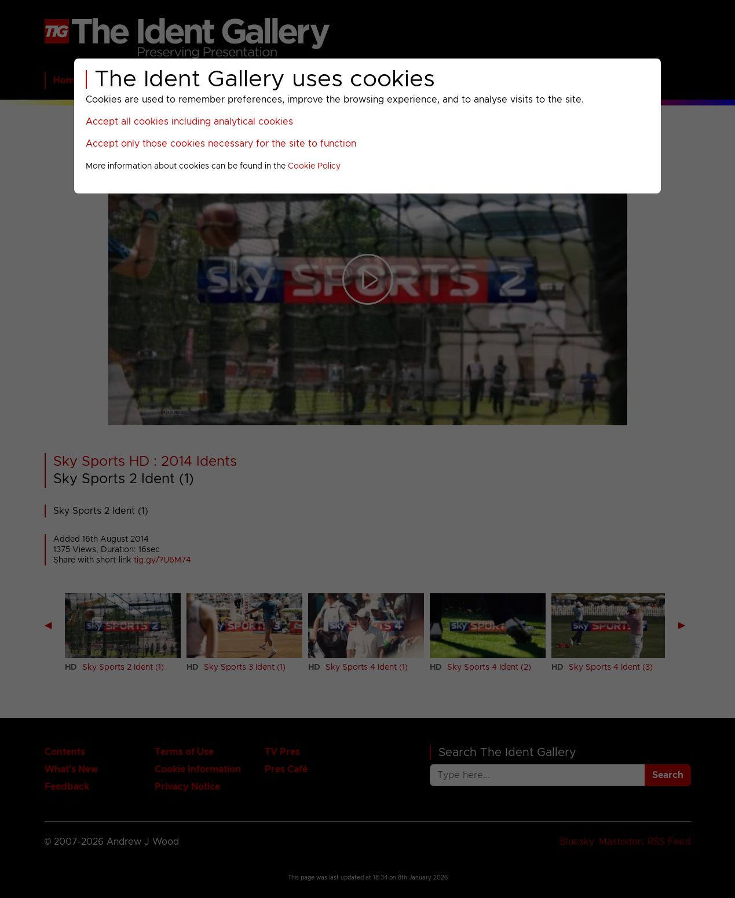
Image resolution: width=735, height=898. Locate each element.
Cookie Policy (314, 166)
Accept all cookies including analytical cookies (189, 121)
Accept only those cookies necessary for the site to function (221, 143)
